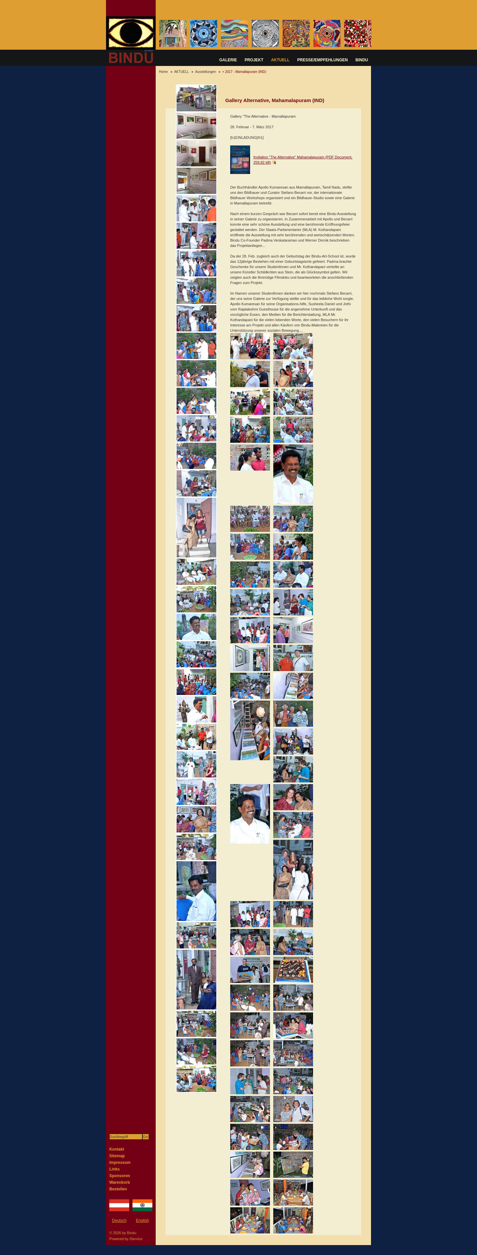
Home (163, 72)
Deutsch (119, 1220)
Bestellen (118, 1189)
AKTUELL (280, 60)
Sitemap (117, 1156)
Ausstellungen (205, 72)
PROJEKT (253, 60)
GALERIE (228, 60)
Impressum (120, 1162)
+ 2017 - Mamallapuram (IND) (244, 72)
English (142, 1220)
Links (114, 1169)
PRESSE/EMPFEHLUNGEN (322, 60)
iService (136, 1239)
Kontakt (116, 1149)
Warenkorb (119, 1182)
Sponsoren (119, 1175)
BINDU (361, 60)
